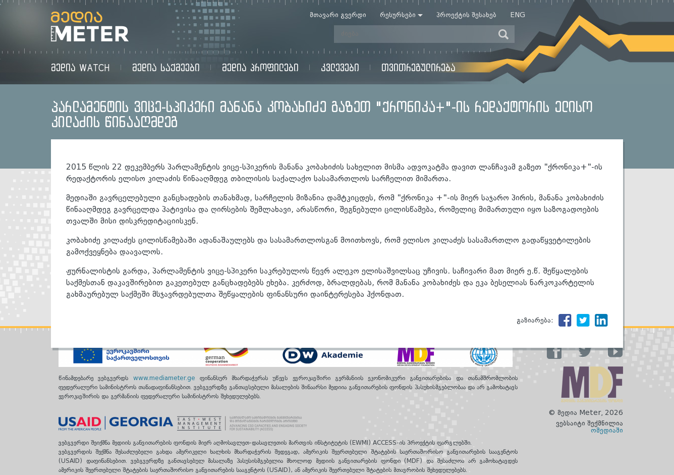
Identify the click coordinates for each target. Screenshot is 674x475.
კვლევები (340, 67)
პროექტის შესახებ (466, 15)
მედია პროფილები (260, 67)
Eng (517, 15)
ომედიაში (607, 430)
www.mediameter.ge (166, 379)
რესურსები (398, 15)
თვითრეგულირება (418, 67)
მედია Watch (80, 67)
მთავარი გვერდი (338, 15)
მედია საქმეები (166, 67)
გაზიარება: (535, 320)
